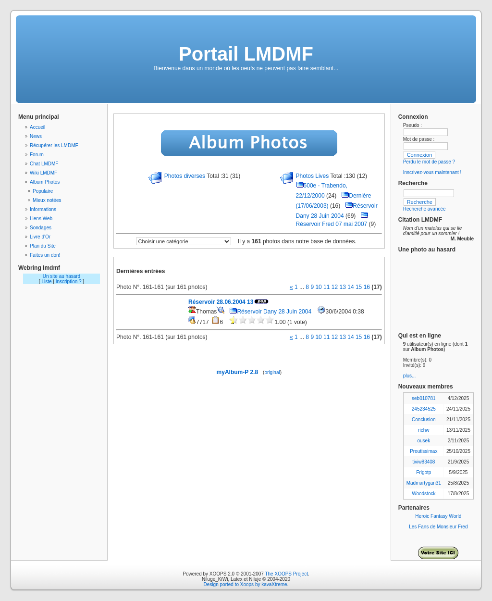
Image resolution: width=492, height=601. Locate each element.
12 (335, 287)
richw (423, 430)
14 (350, 287)
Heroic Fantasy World (438, 516)
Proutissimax (423, 451)
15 (359, 287)
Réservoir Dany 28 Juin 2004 (270, 311)
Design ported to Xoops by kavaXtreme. (246, 584)
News (36, 136)
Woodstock (423, 493)
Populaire (43, 191)
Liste (46, 281)
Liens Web (41, 218)
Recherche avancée (424, 209)
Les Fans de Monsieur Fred (438, 526)
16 (367, 287)
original (272, 372)
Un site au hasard (61, 276)
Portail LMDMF (246, 53)
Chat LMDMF (44, 163)
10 (318, 287)
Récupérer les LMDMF (54, 145)
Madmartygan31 (423, 483)
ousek (423, 440)
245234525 (424, 409)
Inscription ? (69, 281)
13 (343, 287)
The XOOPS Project (286, 573)
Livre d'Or (40, 236)
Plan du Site (43, 246)
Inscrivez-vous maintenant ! (432, 172)
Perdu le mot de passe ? (429, 161)
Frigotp (423, 472)
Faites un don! (45, 255)
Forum (37, 154)
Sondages (40, 227)
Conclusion (423, 419)
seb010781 (424, 398)
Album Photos (45, 182)
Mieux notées (47, 200)
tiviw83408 (423, 461)
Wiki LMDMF (43, 172)
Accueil (37, 127)
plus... (409, 375)
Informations (43, 209)
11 (326, 287)
